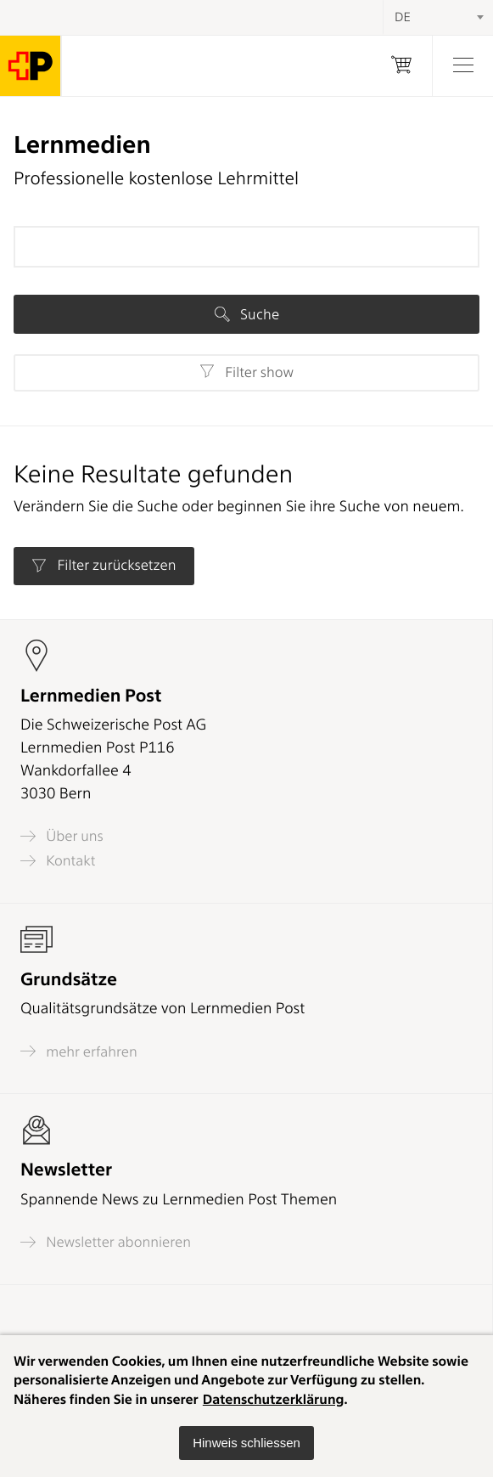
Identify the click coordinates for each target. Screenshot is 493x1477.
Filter (246, 372)
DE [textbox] (403, 17)
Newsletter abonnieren (105, 1242)
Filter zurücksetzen (103, 565)
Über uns (62, 836)
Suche (247, 314)
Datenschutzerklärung (274, 1399)
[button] (246, 1443)
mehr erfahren (78, 1051)
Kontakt (57, 861)
